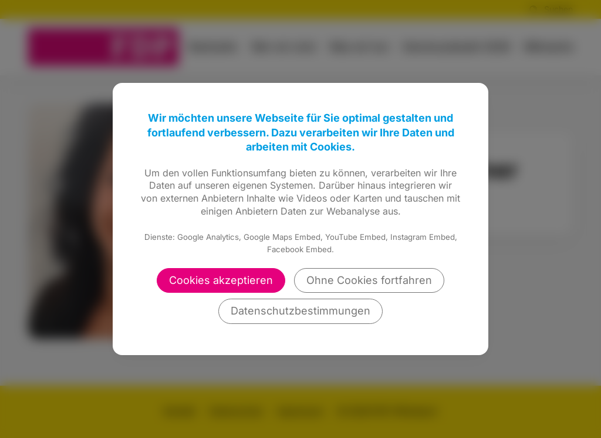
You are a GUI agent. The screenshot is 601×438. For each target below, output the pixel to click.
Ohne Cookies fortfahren (369, 280)
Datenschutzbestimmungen (300, 311)
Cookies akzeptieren (221, 280)
